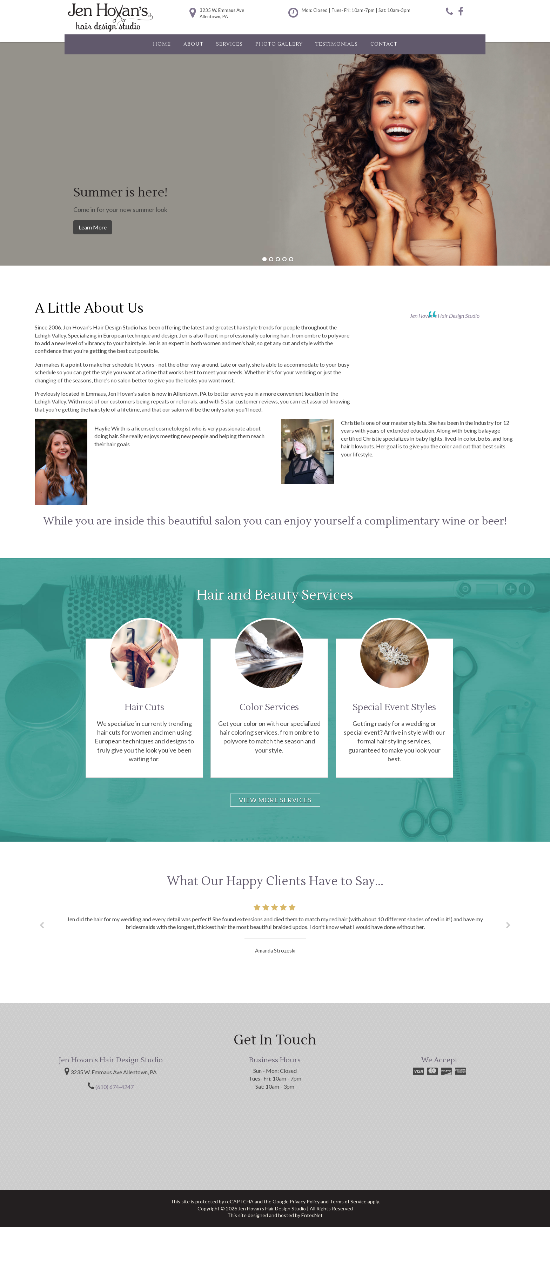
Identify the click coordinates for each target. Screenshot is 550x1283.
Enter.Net (312, 1215)
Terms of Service (348, 1201)
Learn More (93, 227)
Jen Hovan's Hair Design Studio (444, 315)
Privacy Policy (305, 1201)
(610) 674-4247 (114, 1086)
